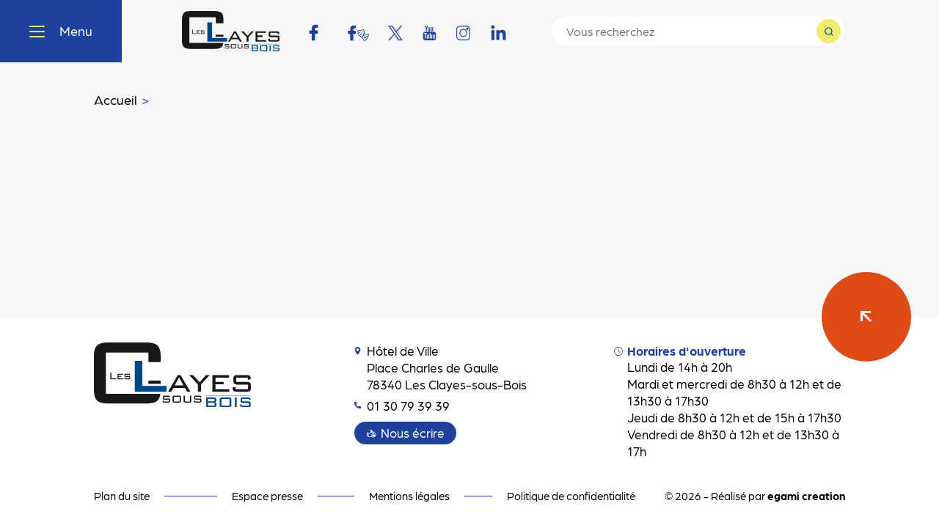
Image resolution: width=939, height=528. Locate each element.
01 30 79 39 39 (402, 405)
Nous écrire (413, 432)
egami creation (806, 495)
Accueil (115, 99)
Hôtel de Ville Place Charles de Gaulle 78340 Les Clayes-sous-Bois (440, 367)
